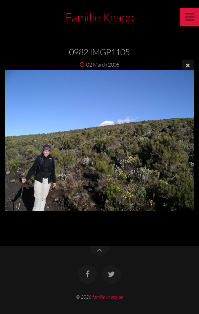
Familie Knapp (99, 17)
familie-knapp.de (107, 297)
